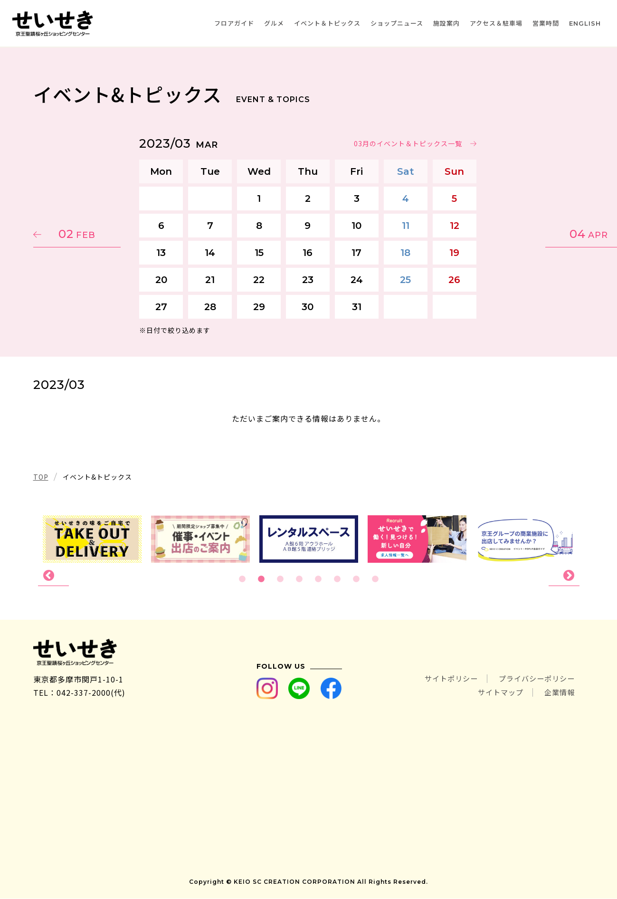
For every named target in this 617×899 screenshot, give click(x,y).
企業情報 (558, 693)
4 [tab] (299, 579)
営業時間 (545, 23)
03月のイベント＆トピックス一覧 (409, 143)
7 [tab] (356, 579)
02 (78, 234)
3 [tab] (280, 579)
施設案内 (446, 23)
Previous (53, 576)
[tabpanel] (308, 539)
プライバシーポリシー (534, 679)
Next (564, 576)
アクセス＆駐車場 (496, 23)
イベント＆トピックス (327, 23)
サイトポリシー (444, 679)
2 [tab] (261, 579)
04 (539, 234)
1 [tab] (242, 579)
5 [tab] (318, 579)
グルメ (274, 23)
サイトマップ (497, 693)
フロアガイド (234, 23)
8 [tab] (375, 579)
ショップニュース (396, 23)
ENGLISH (585, 23)
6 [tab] (337, 579)
